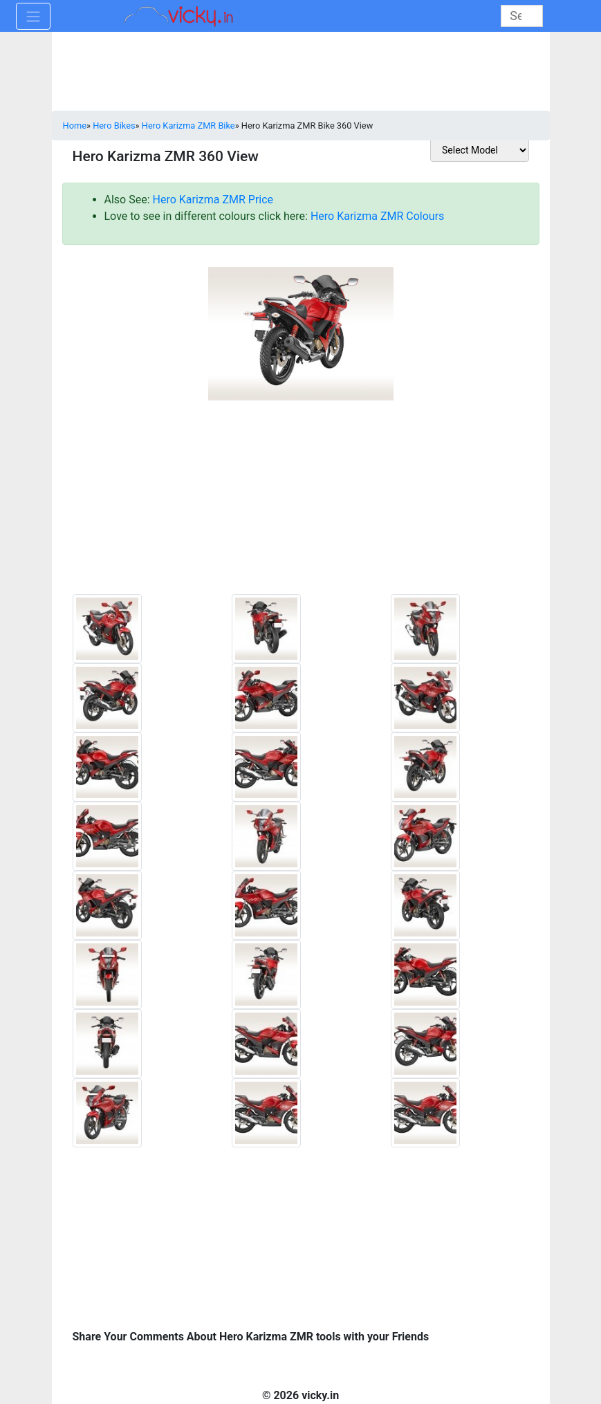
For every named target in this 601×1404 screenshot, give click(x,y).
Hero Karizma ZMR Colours (377, 216)
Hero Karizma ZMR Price (213, 199)
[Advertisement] (301, 502)
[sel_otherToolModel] (479, 150)
